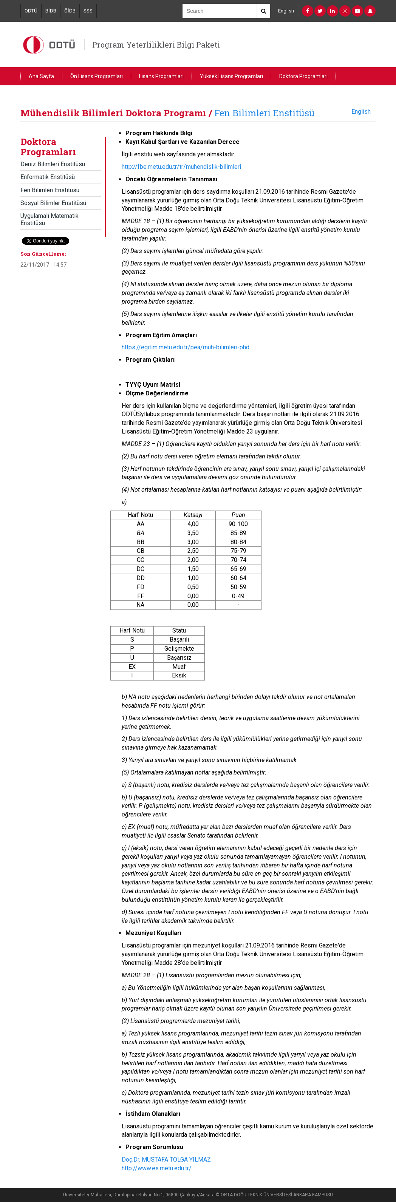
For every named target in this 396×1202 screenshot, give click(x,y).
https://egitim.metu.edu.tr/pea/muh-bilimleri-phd (185, 347)
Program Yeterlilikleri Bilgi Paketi (156, 44)
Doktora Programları (303, 76)
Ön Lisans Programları (96, 76)
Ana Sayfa (41, 76)
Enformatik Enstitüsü (47, 177)
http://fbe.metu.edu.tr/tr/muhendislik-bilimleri (181, 166)
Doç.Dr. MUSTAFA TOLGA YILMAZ (166, 1159)
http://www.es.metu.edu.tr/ (157, 1168)
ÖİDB (70, 11)
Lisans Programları (161, 76)
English (286, 11)
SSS (88, 11)
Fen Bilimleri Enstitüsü (264, 113)
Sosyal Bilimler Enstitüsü (53, 203)
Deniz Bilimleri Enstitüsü (52, 164)
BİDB (50, 11)
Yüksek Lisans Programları (231, 76)
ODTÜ (31, 11)
